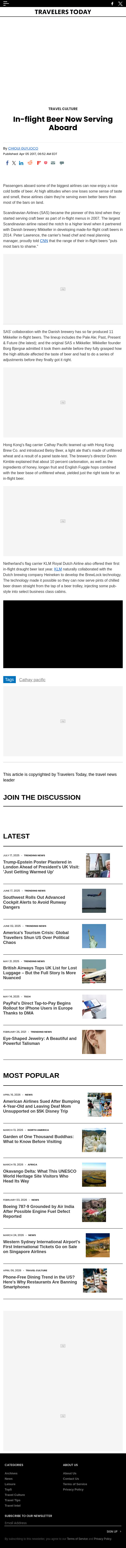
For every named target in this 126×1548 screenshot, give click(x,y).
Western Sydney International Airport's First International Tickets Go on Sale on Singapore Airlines (41, 1247)
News (29, 1094)
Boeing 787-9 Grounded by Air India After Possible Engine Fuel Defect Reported (38, 1211)
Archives (11, 1473)
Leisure (10, 1484)
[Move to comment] (62, 163)
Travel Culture (63, 108)
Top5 (8, 1489)
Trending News (34, 855)
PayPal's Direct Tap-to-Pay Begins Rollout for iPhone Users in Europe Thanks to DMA (38, 1008)
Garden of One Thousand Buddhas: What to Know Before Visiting (38, 1139)
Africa (32, 1164)
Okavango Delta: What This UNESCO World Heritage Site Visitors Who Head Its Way (39, 1176)
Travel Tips (12, 1500)
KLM (58, 569)
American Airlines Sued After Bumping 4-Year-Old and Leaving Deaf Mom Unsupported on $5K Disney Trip (41, 1106)
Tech (27, 996)
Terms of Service (75, 1484)
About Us (69, 1473)
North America (38, 1130)
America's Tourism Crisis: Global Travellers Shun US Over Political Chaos (36, 937)
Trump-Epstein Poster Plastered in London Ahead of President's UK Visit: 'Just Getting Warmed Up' (41, 867)
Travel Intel (12, 1505)
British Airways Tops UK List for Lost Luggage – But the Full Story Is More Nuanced (40, 973)
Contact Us (71, 1478)
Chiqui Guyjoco (23, 148)
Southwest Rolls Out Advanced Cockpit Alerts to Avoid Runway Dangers (34, 902)
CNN (44, 241)
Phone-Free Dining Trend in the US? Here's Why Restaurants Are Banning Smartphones (40, 1282)
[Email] (53, 163)
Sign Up (112, 1532)
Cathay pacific (32, 679)
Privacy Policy (73, 1489)
